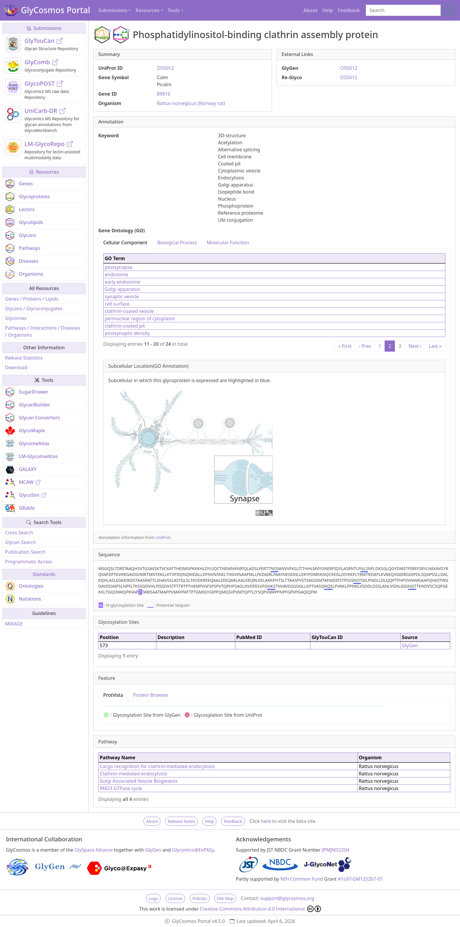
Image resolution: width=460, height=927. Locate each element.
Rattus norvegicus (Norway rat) (191, 103)
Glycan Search (20, 542)
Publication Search (25, 552)
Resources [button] (147, 10)
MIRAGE (14, 624)
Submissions (44, 28)
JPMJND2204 (335, 850)
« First (344, 346)
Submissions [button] (112, 10)
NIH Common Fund (301, 879)
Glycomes (15, 318)
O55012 (165, 68)
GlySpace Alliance (94, 850)
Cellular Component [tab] (125, 242)
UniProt (162, 537)
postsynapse (118, 267)
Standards (44, 574)
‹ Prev (365, 346)
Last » (435, 346)
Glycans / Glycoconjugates (33, 308)
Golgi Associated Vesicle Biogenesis (138, 781)
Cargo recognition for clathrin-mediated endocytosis (157, 766)
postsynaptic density (127, 333)
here (266, 821)
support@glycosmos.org (287, 898)
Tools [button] (174, 10)
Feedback (349, 10)
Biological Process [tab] (177, 242)
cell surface (117, 304)
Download (16, 367)
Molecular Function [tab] (228, 242)
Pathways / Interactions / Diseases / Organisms (42, 331)
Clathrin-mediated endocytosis (133, 773)
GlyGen (410, 645)
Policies (199, 898)
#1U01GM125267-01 (360, 879)
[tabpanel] (274, 387)
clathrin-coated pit (125, 326)
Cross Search (19, 532)
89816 (163, 94)
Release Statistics (24, 358)
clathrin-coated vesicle (129, 311)
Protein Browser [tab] (151, 695)
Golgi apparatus (122, 289)
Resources (44, 172)
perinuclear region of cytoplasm (140, 318)
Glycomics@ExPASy (193, 850)
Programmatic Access (28, 561)
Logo (153, 898)
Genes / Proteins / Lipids (31, 299)
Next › (415, 346)
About (310, 10)
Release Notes (181, 821)
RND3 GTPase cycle (121, 788)
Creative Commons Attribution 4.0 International (260, 909)
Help (327, 10)
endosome (116, 274)
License (175, 898)
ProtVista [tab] (113, 695)
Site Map (225, 898)
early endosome (122, 282)
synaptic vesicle (122, 296)
